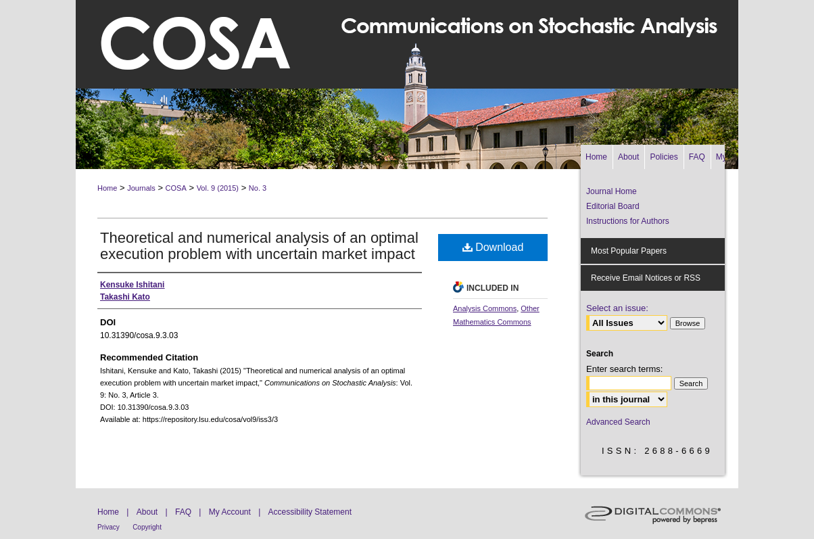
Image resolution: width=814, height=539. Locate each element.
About (147, 512)
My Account (230, 512)
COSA (176, 188)
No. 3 (257, 188)
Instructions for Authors (627, 221)
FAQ (183, 512)
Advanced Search (618, 422)
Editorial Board (613, 206)
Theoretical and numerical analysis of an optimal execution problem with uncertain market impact (259, 245)
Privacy (108, 527)
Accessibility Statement (310, 512)
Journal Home (611, 191)
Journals (141, 188)
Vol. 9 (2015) (218, 188)
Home (107, 188)
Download (493, 247)
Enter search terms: (624, 369)
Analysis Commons (485, 308)
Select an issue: (617, 308)
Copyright (147, 527)
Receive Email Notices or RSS (645, 278)
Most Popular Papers (629, 251)
